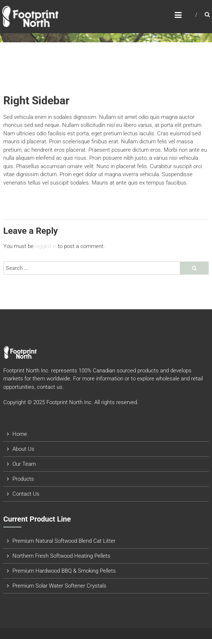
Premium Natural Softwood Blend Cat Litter (64, 541)
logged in (45, 246)
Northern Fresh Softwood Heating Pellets (61, 556)
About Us (23, 449)
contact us (50, 387)
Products (23, 479)
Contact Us (25, 494)
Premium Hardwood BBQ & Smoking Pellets (64, 571)
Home (19, 434)
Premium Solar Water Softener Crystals (59, 585)
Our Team (24, 464)
